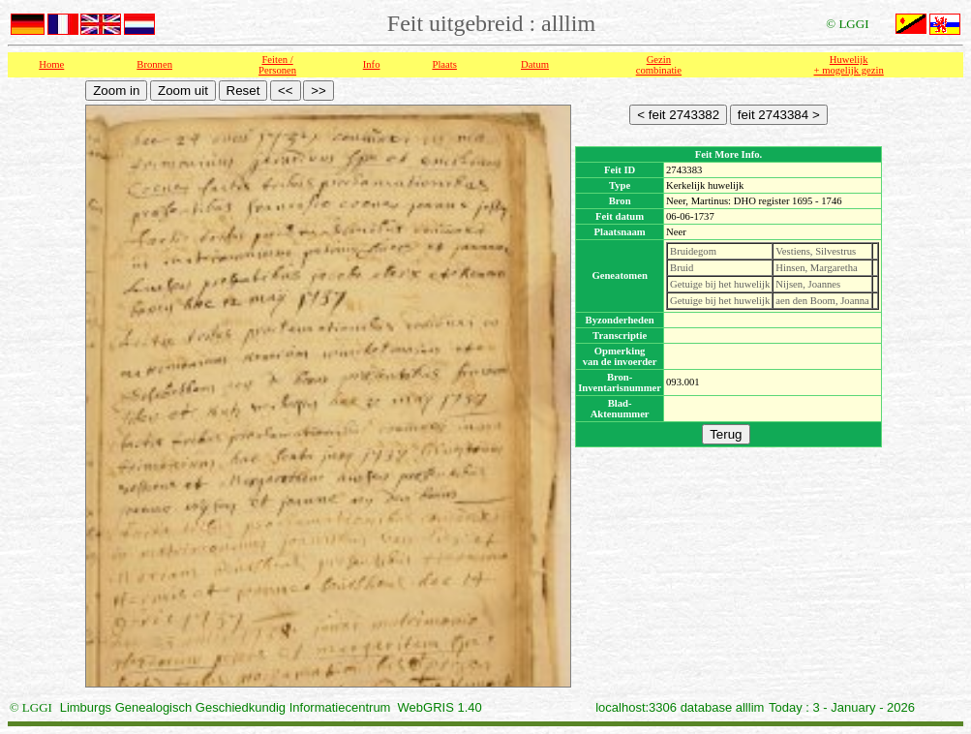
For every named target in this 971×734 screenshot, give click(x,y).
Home (51, 64)
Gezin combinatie (659, 65)
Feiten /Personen (277, 65)
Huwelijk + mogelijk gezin (849, 65)
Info (371, 64)
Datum (535, 64)
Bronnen (154, 64)
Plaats (444, 64)
